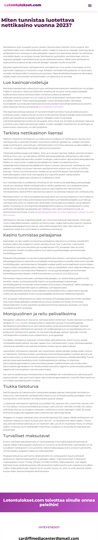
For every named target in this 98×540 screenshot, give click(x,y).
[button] (90, 5)
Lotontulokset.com (22, 5)
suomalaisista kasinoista (51, 107)
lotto (17, 323)
